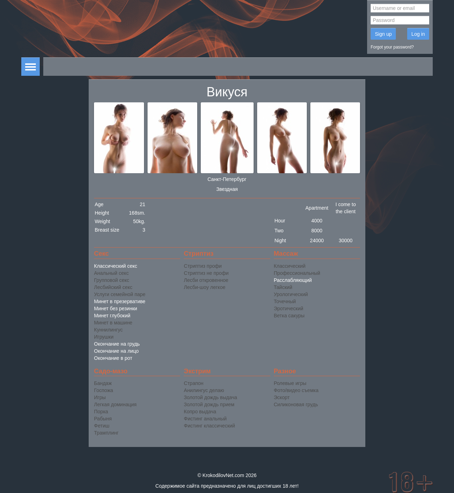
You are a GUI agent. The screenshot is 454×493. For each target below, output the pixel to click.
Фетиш (101, 426)
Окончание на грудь (117, 344)
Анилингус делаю (204, 390)
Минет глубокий (112, 315)
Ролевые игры (290, 383)
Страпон (193, 383)
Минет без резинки (115, 308)
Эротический (288, 308)
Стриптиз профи (203, 266)
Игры (100, 397)
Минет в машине (113, 322)
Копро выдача (200, 411)
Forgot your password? (392, 47)
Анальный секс (111, 273)
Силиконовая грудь (296, 404)
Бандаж (103, 383)
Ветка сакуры (289, 315)
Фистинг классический (209, 426)
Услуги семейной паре (119, 294)
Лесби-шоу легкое (204, 287)
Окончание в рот (113, 358)
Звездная (227, 189)
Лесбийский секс (113, 287)
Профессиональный (297, 273)
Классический (290, 266)
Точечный (285, 301)
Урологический (291, 294)
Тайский (283, 287)
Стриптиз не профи (206, 273)
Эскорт (282, 397)
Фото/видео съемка (296, 390)
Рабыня (103, 418)
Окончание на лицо (116, 351)
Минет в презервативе (119, 301)
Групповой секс (111, 280)
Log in (418, 34)
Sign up (383, 34)
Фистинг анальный (205, 418)
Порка (101, 411)
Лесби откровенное (206, 280)
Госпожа (103, 390)
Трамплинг (106, 433)
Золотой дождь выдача (210, 397)
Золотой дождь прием (209, 404)
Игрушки (104, 337)
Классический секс (115, 266)
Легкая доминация (115, 404)
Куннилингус (108, 330)
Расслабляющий (293, 280)
